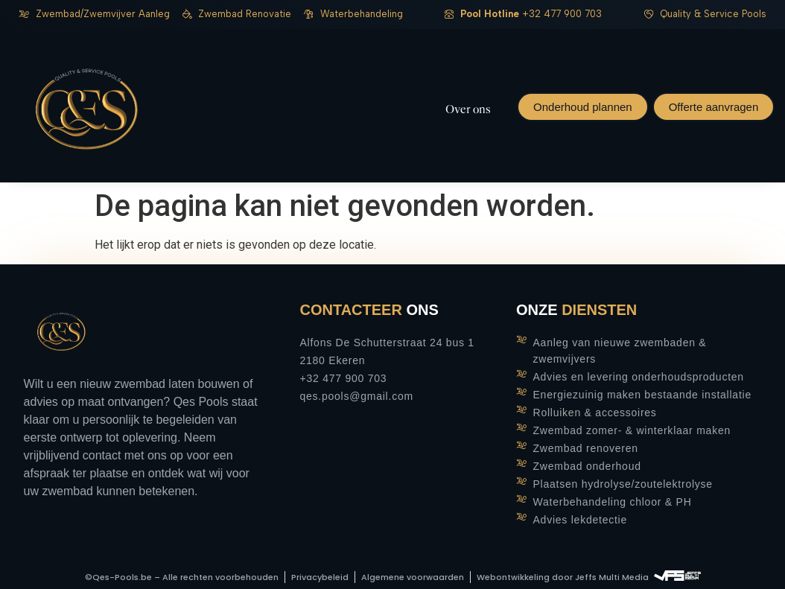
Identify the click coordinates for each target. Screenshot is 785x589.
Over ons (468, 109)
